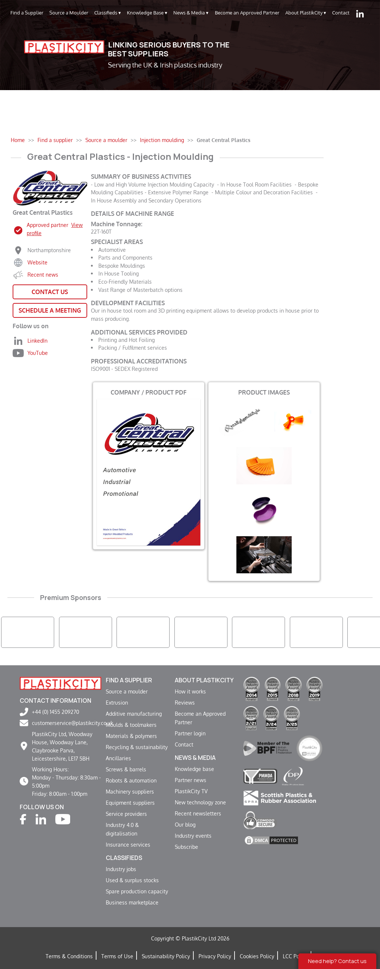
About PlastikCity (305, 13)
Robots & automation (131, 780)
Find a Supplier (26, 13)
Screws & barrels (126, 769)
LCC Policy (295, 956)
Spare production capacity (137, 891)
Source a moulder (127, 691)
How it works (190, 691)
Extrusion (117, 702)
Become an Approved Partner (247, 13)
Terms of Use (117, 956)
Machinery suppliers (130, 791)
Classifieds (107, 13)
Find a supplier (129, 680)
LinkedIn (37, 340)
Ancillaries (118, 758)
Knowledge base (194, 768)
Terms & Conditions (69, 956)
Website (37, 262)
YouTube (37, 352)
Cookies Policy (257, 956)
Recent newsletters (198, 813)
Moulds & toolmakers (131, 724)
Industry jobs (121, 869)
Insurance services (128, 844)
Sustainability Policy (166, 956)
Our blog (185, 824)
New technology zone (200, 802)
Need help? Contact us (337, 961)
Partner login (190, 733)
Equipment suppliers (130, 802)
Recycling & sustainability (137, 747)
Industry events (193, 835)
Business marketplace (132, 902)
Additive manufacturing (134, 713)
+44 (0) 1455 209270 (55, 711)
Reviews (185, 702)
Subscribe (186, 846)
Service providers (126, 813)
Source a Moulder (68, 13)
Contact (341, 13)
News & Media (191, 13)
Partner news (190, 780)
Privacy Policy (215, 956)
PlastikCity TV (191, 791)
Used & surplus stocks (132, 880)
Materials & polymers (131, 735)
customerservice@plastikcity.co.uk (72, 722)
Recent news (42, 274)
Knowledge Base (147, 13)
